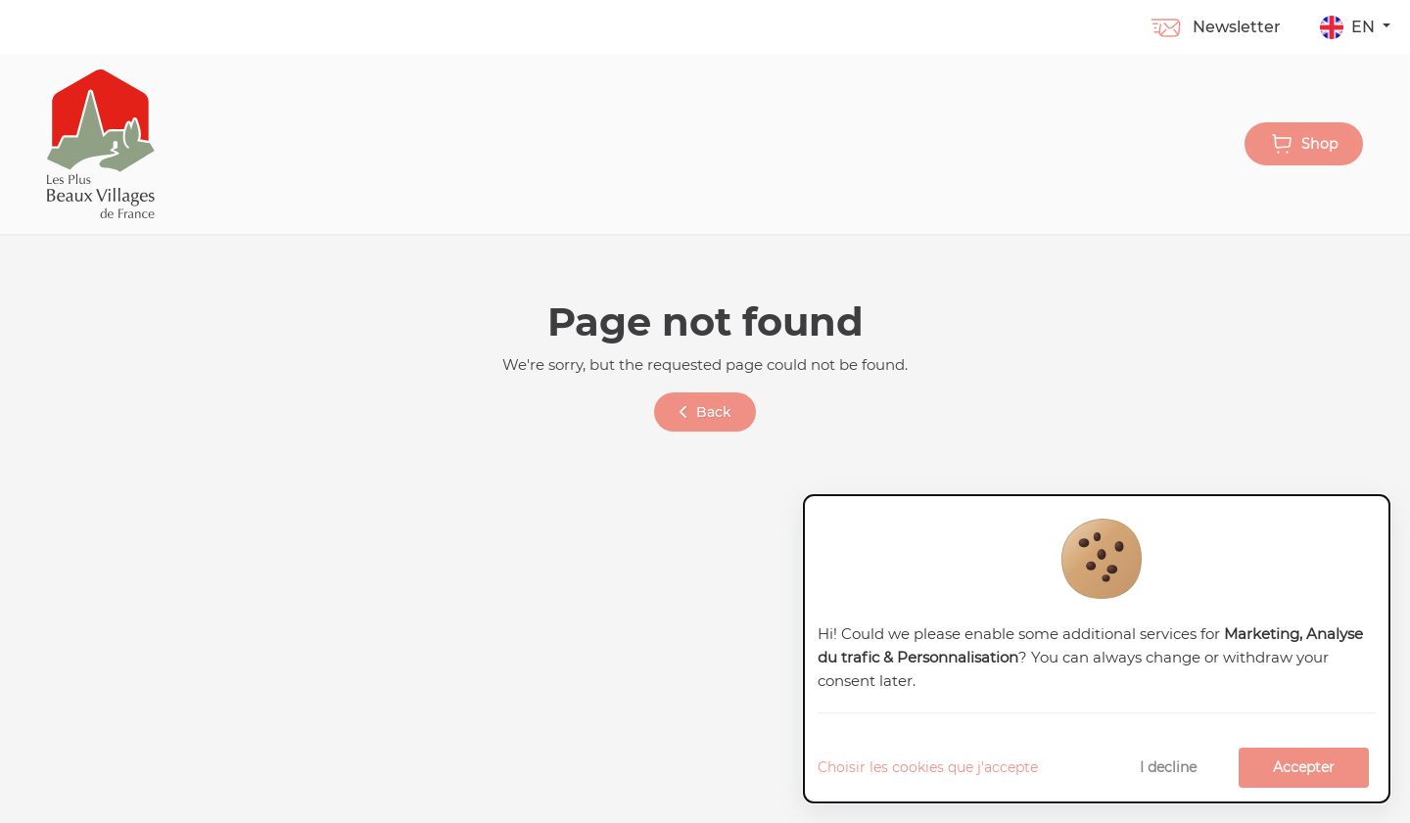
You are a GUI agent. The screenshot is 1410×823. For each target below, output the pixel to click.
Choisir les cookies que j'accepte (928, 767)
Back (705, 412)
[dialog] (1096, 649)
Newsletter (1215, 27)
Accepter (1304, 767)
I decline (1168, 767)
